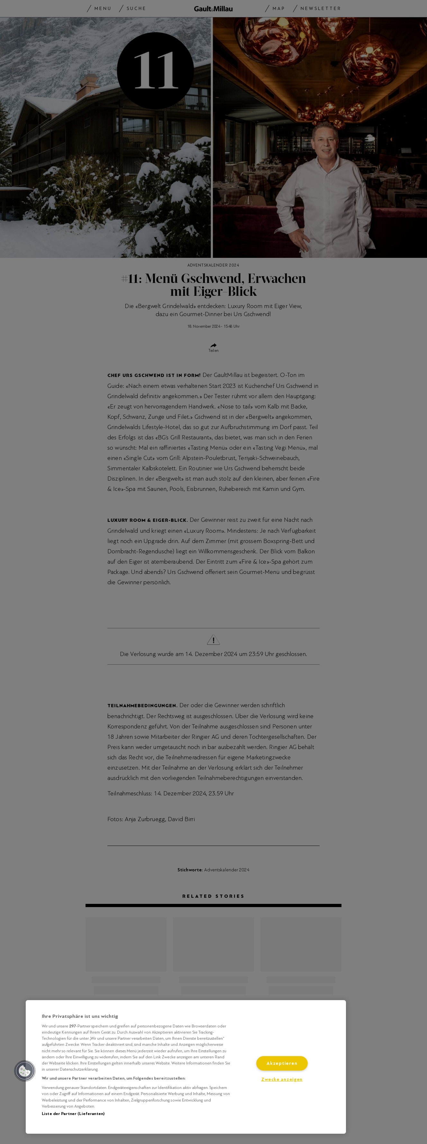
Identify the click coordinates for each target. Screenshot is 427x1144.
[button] (24, 1071)
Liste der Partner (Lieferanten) (73, 1113)
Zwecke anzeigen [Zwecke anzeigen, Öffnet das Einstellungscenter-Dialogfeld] (282, 1079)
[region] (186, 1067)
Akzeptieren (282, 1063)
